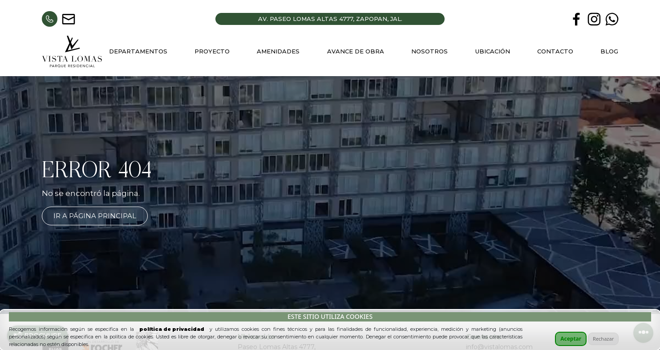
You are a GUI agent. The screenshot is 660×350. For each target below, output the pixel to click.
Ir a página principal (94, 216)
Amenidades (278, 51)
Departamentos (138, 51)
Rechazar (603, 338)
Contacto (555, 51)
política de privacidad (171, 329)
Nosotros (429, 51)
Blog (609, 51)
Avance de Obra (355, 51)
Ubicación (492, 51)
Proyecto (212, 51)
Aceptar (570, 338)
